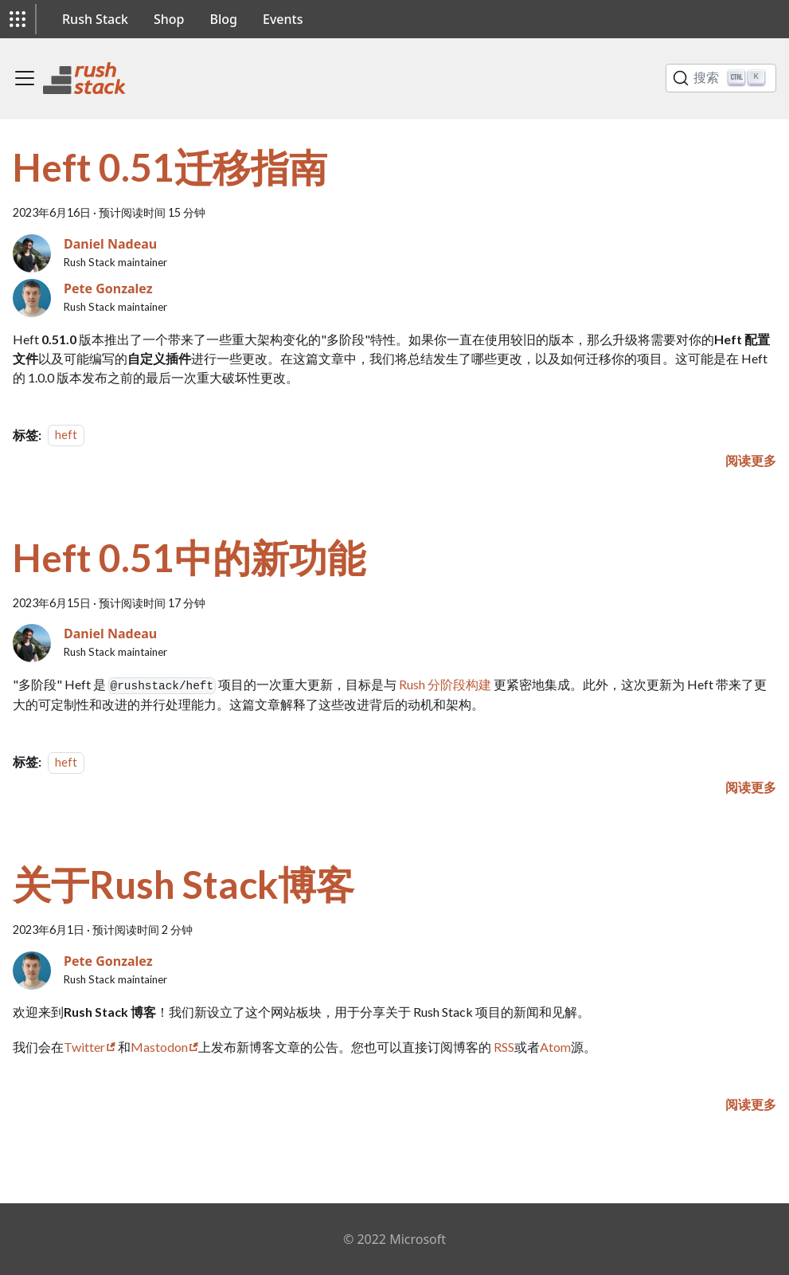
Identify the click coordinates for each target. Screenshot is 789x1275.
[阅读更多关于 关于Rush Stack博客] (750, 1104)
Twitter (84, 1046)
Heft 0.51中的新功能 (189, 557)
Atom (555, 1046)
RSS (504, 1046)
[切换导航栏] (25, 78)
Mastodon (159, 1046)
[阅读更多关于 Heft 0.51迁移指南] (750, 460)
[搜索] (721, 78)
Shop (169, 19)
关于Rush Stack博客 (183, 884)
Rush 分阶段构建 (445, 684)
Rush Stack (95, 19)
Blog (223, 19)
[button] (17, 19)
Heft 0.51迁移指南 (170, 167)
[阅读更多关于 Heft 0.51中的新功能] (750, 786)
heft (66, 435)
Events (283, 19)
